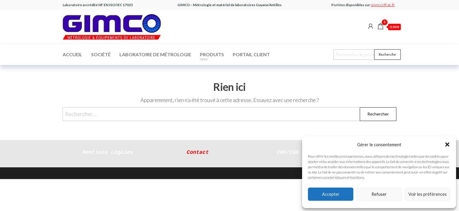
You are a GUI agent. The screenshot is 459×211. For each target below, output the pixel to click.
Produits (212, 56)
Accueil (72, 54)
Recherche (387, 54)
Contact (198, 151)
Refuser (379, 194)
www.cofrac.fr (383, 4)
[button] (447, 144)
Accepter (331, 194)
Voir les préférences (427, 194)
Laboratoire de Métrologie (155, 54)
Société (101, 54)
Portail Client (251, 54)
